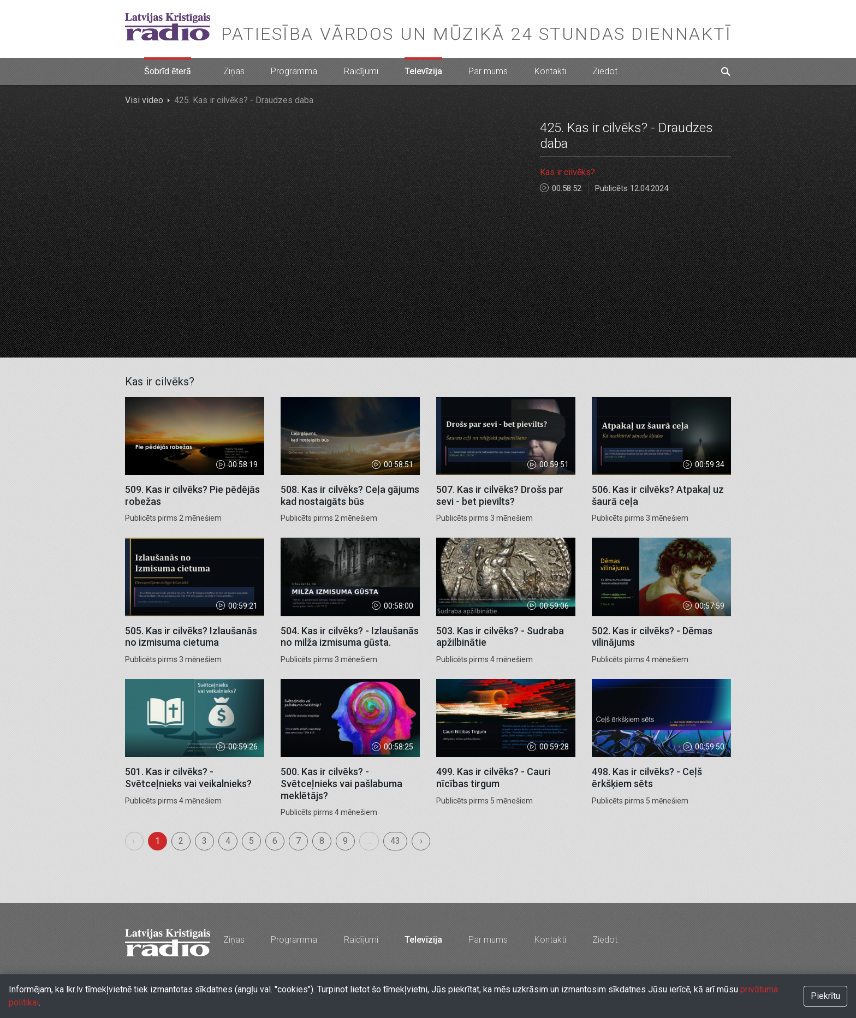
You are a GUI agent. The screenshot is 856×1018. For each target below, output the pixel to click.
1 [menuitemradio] (157, 841)
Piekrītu (825, 996)
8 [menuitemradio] (321, 841)
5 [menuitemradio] (251, 841)
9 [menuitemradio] (345, 841)
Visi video (144, 100)
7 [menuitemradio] (298, 841)
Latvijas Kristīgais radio (167, 26)
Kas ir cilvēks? (567, 172)
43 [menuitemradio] (395, 841)
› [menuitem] (421, 841)
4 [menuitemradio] (227, 841)
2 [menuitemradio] (181, 841)
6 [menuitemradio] (274, 841)
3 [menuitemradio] (204, 841)
